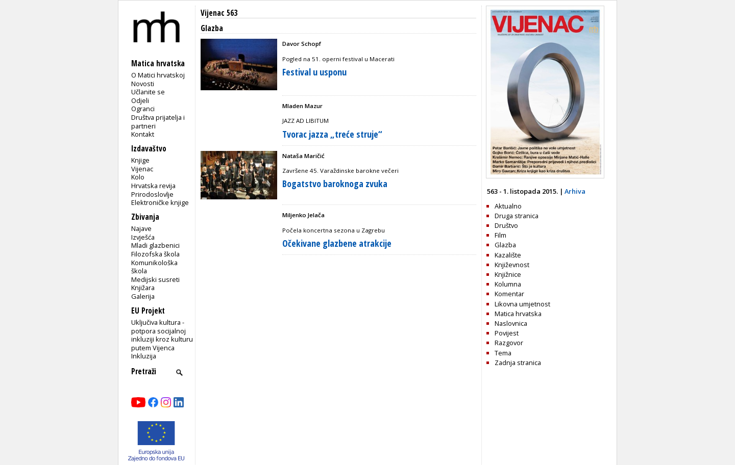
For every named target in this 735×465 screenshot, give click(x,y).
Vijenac (142, 168)
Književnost (512, 264)
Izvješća (143, 237)
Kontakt (142, 134)
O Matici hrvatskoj (158, 75)
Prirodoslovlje (152, 194)
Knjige (140, 160)
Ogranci (143, 108)
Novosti (142, 83)
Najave (141, 228)
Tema (503, 352)
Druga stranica (516, 215)
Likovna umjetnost (522, 303)
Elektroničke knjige (160, 202)
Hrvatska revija (153, 185)
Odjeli (140, 100)
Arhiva (575, 191)
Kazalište (508, 255)
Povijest (507, 333)
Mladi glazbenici (155, 245)
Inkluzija (143, 355)
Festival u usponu (314, 72)
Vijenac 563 (219, 13)
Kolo (137, 177)
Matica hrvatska (518, 313)
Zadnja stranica (518, 362)
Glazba (505, 244)
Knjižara (143, 287)
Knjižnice (508, 274)
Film (500, 235)
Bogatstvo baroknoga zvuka (334, 183)
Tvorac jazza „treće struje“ (332, 134)
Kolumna (508, 284)
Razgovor (509, 342)
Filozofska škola (155, 254)
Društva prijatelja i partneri (158, 122)
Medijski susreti (155, 279)
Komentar (509, 293)
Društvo (506, 225)
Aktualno (508, 206)
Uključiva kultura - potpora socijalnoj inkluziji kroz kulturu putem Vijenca (162, 335)
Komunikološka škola (154, 267)
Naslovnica (511, 323)
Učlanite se (148, 91)
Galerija (143, 296)
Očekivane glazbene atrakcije (336, 243)
